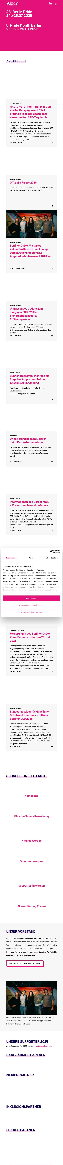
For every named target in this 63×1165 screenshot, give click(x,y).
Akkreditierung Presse (31, 906)
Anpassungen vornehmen (31, 605)
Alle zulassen (31, 598)
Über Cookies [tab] (52, 558)
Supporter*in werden (31, 885)
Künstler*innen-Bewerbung (31, 816)
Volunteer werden (31, 861)
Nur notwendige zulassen (31, 612)
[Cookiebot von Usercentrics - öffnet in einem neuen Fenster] (49, 551)
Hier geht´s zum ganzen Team (24, 963)
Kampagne (31, 795)
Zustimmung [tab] (11, 558)
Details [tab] (32, 558)
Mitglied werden (31, 840)
